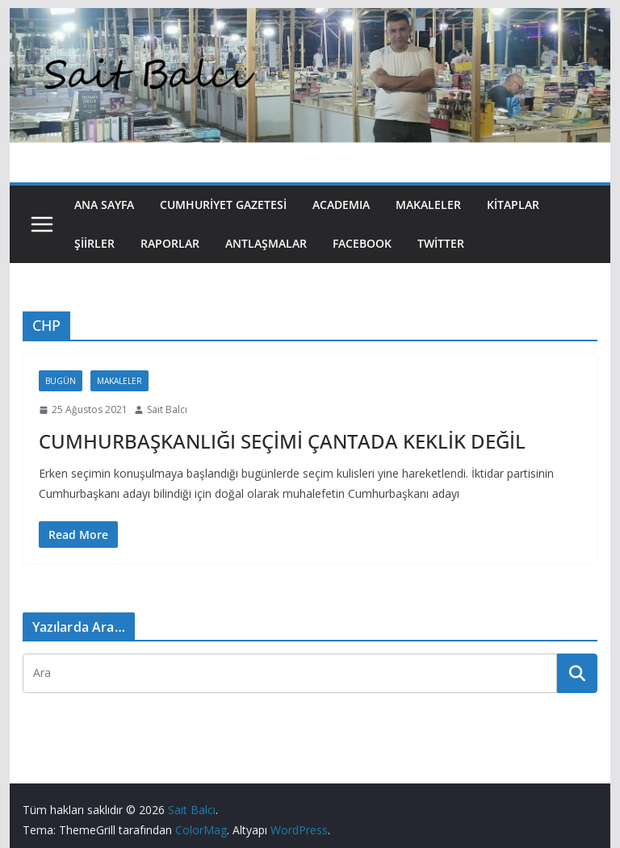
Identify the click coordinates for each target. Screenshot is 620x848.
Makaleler (428, 204)
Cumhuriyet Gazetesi (223, 204)
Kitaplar (513, 204)
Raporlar (169, 243)
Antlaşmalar (266, 243)
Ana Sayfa (104, 204)
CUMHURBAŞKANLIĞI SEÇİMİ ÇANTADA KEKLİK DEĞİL (282, 441)
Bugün (60, 380)
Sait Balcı (167, 409)
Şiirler (94, 243)
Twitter (440, 243)
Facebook (362, 243)
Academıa (341, 204)
